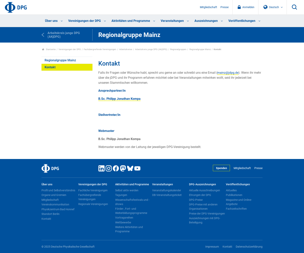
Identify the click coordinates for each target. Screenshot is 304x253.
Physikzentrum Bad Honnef (57, 209)
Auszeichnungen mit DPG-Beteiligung (204, 220)
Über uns (51, 21)
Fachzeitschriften (236, 208)
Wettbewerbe (123, 222)
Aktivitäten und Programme (130, 21)
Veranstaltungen (172, 21)
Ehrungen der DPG (200, 195)
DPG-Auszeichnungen (202, 184)
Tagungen (121, 195)
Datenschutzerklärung (249, 246)
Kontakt (50, 67)
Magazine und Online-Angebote (239, 202)
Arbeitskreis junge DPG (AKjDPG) (151, 49)
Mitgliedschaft (208, 7)
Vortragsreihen (124, 217)
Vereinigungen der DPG (84, 21)
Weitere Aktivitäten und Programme (129, 229)
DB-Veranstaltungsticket (167, 195)
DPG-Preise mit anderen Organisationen (203, 206)
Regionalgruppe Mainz (200, 49)
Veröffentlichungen (241, 21)
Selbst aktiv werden (126, 190)
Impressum (212, 246)
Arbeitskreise (125, 49)
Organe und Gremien (53, 195)
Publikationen (234, 195)
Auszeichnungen (206, 21)
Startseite (49, 49)
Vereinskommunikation (55, 204)
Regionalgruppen (178, 49)
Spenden (221, 168)
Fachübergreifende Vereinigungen (100, 49)
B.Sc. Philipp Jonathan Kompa (119, 99)
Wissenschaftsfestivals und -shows (132, 202)
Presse (224, 7)
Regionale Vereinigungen (93, 204)
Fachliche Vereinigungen (93, 190)
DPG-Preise (196, 199)
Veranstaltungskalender (166, 190)
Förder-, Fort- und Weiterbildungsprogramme (131, 211)
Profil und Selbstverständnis (58, 190)
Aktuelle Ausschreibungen (204, 190)
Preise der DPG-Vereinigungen (207, 213)
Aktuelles (231, 190)
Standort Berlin (50, 213)
